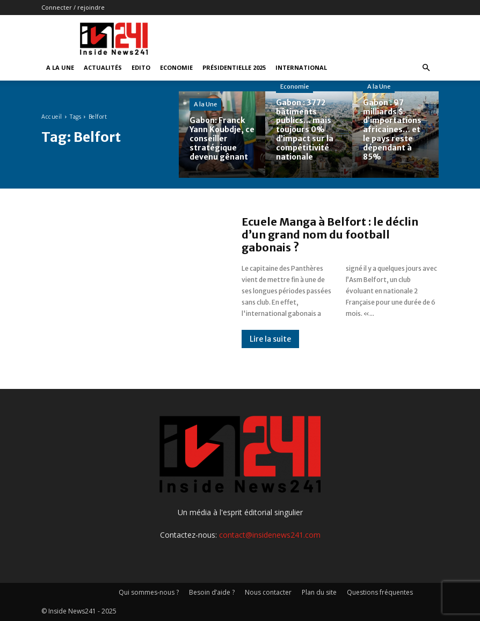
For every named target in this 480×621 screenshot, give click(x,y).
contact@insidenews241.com (270, 535)
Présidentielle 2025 (234, 67)
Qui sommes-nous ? (149, 592)
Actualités (103, 67)
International (301, 67)
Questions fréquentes (380, 592)
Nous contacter (268, 592)
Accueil (51, 116)
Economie (176, 67)
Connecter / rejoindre (73, 7)
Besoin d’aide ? (212, 592)
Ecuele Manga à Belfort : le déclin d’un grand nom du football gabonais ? (330, 234)
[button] (426, 68)
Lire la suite (270, 339)
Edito (141, 67)
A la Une (60, 67)
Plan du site (319, 592)
